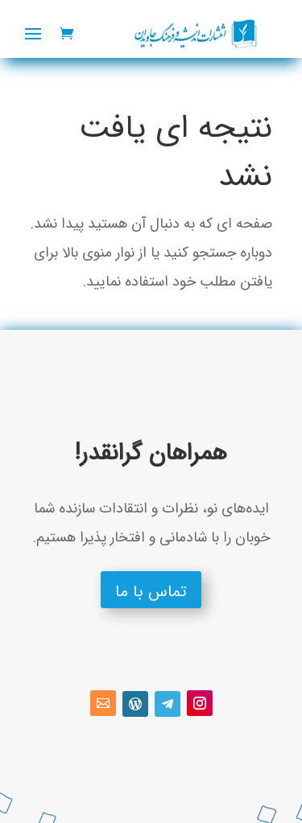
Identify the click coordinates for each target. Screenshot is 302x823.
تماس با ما (151, 591)
